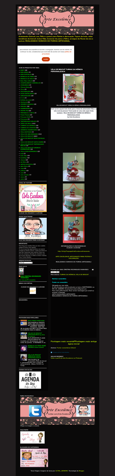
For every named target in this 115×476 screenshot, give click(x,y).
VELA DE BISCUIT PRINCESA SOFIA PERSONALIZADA (34, 356)
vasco (22, 177)
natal (22, 168)
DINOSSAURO (25, 95)
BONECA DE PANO (27, 76)
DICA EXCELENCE (27, 93)
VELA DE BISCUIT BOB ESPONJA (32, 138)
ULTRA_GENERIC (61, 471)
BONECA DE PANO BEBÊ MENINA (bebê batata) (37, 346)
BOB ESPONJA (25, 74)
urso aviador (24, 175)
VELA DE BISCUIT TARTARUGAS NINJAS (32, 144)
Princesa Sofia (25, 117)
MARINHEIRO (25, 108)
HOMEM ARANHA (27, 104)
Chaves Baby (25, 87)
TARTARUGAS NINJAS (28, 121)
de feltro (23, 162)
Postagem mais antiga (86, 341)
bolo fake (23, 155)
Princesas (23, 119)
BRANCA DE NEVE (27, 78)
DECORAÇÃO (25, 91)
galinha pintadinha (26, 164)
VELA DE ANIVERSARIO (29, 134)
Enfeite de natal (26, 100)
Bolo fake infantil (26, 81)
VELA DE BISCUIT (82, 274)
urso (22, 172)
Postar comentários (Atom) (66, 347)
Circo (22, 89)
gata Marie (24, 166)
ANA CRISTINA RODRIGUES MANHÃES (31, 276)
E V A (22, 98)
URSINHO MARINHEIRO (28, 130)
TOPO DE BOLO (26, 123)
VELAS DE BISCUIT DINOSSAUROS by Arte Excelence (36, 334)
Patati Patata (24, 115)
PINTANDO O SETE (27, 113)
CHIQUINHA (24, 85)
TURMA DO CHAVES (28, 127)
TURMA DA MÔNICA (67, 274)
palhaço (23, 170)
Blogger (81, 471)
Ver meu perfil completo (27, 280)
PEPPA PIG (24, 110)
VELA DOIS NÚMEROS (28, 151)
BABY (22, 70)
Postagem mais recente (62, 341)
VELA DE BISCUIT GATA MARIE (31, 142)
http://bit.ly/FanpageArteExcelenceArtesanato (74, 251)
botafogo (23, 157)
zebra (22, 179)
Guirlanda (23, 102)
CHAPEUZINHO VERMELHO (30, 83)
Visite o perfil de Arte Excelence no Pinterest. (66, 358)
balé (21, 153)
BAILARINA (24, 72)
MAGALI (23, 106)
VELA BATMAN (26, 132)
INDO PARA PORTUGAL (36, 320)
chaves (22, 160)
